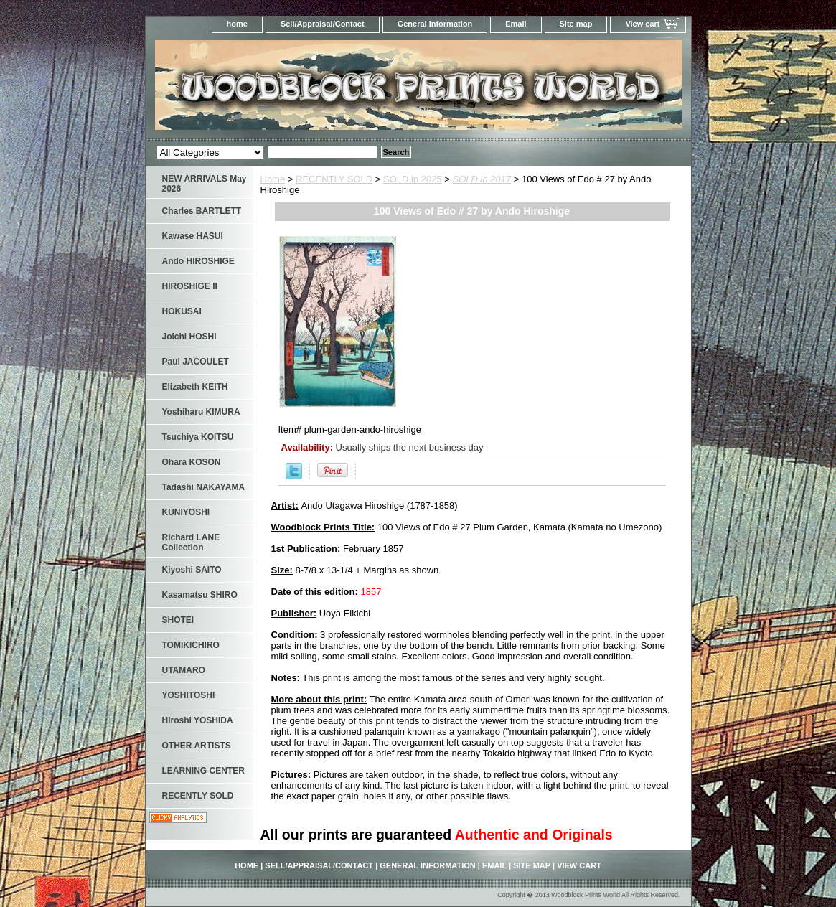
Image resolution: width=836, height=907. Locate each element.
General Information (435, 23)
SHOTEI (178, 620)
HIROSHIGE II (189, 286)
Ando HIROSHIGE (198, 261)
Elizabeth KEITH (195, 387)
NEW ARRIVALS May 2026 (204, 184)
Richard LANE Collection (191, 542)
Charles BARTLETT (202, 211)
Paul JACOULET (195, 362)
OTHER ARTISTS (196, 746)
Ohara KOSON (191, 462)
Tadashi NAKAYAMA (203, 487)
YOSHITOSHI (188, 695)
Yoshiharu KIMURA (201, 412)
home (237, 23)
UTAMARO (183, 670)
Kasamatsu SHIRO (200, 595)
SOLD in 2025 (412, 179)
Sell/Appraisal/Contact (323, 23)
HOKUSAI (182, 311)
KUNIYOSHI (186, 512)
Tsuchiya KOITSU (198, 437)
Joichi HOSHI (189, 337)
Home (273, 179)
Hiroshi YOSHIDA (197, 720)
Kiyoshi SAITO (192, 570)
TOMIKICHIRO (191, 645)
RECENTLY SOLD (334, 179)
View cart (642, 23)
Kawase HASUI (192, 236)
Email (515, 23)
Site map (576, 23)
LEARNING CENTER (203, 771)
